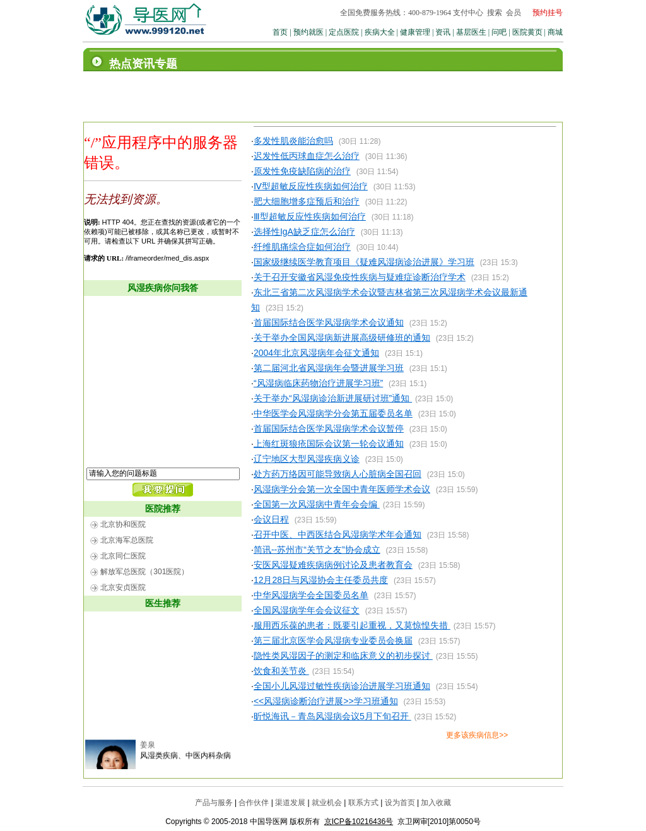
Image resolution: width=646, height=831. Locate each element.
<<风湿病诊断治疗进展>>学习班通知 (326, 701)
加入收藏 (436, 802)
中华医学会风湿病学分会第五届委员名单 (333, 413)
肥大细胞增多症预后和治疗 (307, 201)
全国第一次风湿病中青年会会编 (317, 504)
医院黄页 (527, 32)
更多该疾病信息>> (477, 735)
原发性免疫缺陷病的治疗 (302, 171)
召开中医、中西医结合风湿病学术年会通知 (337, 534)
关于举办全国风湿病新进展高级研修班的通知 (342, 338)
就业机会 (327, 802)
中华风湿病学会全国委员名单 (311, 595)
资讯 (442, 32)
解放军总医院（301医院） (144, 571)
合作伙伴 (253, 802)
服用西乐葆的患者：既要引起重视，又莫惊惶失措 (352, 625)
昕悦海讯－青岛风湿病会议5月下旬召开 (332, 716)
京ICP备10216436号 (358, 821)
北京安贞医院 (123, 587)
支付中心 (468, 12)
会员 (513, 12)
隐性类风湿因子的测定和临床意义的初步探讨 (343, 656)
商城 (555, 32)
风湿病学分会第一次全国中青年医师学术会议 (342, 489)
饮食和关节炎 (281, 671)
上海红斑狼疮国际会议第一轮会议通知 (329, 444)
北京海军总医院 (126, 540)
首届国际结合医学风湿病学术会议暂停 (329, 428)
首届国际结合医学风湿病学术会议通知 (329, 322)
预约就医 (308, 32)
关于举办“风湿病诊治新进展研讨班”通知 (333, 398)
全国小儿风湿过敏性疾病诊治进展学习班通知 (342, 686)
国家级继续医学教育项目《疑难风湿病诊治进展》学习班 (364, 262)
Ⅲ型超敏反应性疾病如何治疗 (310, 216)
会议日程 (271, 519)
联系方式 (363, 802)
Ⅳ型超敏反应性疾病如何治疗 (311, 186)
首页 (280, 32)
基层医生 (471, 32)
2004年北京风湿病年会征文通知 (316, 353)
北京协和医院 (123, 524)
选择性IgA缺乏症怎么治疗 (304, 232)
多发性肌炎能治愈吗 (293, 141)
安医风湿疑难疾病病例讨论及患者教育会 (333, 565)
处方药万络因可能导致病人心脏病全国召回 (337, 474)
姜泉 (147, 749)
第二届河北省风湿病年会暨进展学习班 (329, 368)
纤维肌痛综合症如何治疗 (302, 247)
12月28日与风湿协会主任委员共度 (321, 580)
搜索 (494, 12)
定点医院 (344, 32)
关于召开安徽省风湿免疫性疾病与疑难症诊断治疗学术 (360, 277)
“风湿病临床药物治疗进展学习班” (318, 383)
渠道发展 (290, 802)
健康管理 (415, 32)
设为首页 (400, 802)
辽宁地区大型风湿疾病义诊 (307, 459)
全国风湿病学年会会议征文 (307, 610)
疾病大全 (380, 32)
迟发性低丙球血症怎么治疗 (307, 156)
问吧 (499, 32)
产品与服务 (214, 802)
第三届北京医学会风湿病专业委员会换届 (333, 640)
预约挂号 (547, 12)
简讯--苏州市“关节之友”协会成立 (317, 550)
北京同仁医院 (123, 555)
